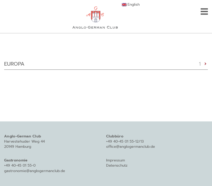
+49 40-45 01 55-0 (20, 165)
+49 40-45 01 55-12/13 (125, 141)
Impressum (115, 160)
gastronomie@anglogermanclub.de (34, 171)
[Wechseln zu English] (131, 4)
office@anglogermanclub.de (130, 146)
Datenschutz (117, 165)
